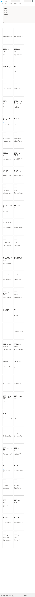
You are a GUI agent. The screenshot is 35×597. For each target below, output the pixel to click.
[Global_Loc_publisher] (3, 18)
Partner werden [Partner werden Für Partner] (25, 596)
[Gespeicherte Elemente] (22, 1)
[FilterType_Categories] (3, 8)
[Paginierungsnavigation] (19, 552)
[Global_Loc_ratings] (3, 14)
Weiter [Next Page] (23, 551)
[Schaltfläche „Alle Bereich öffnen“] (2, 3)
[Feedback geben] (20, 1)
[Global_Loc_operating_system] (3, 16)
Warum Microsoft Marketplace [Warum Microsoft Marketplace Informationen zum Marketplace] (4, 596)
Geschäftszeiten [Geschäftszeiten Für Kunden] (14, 596)
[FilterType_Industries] (3, 10)
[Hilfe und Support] (21, 1)
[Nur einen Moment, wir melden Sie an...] (32, 1)
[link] (8, 36)
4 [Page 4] (18, 551)
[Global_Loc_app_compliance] (3, 20)
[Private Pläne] (23, 1)
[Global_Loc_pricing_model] (3, 12)
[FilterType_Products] (3, 6)
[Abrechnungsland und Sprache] (27, 1)
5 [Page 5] (20, 551)
